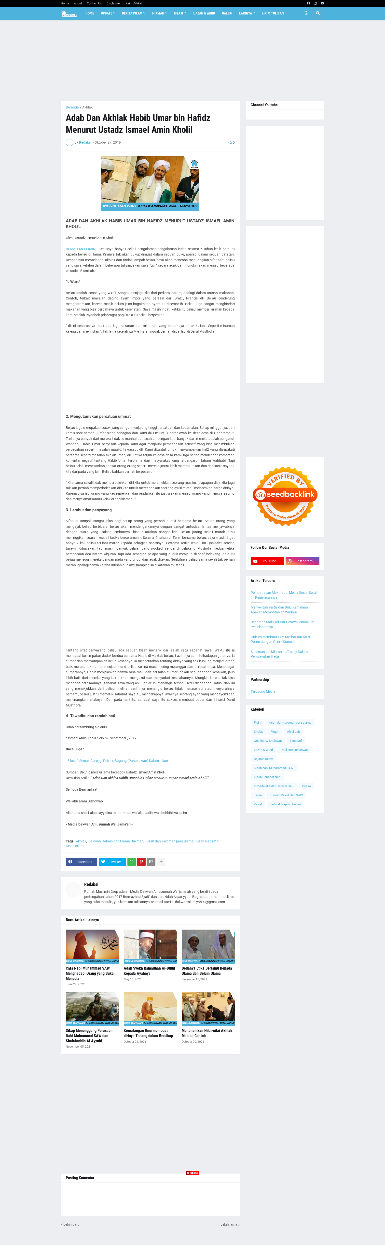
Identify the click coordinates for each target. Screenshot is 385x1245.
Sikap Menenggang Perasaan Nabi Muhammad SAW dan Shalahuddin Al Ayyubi (89, 1035)
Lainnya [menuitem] (245, 13)
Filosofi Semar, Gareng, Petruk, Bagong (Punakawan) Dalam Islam (118, 761)
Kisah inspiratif (207, 841)
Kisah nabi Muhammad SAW (273, 768)
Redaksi (91, 884)
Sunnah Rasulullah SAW (286, 795)
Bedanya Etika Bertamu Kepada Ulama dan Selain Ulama (207, 971)
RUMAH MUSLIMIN (81, 249)
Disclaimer (114, 3)
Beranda (72, 107)
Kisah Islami (75, 846)
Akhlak (87, 107)
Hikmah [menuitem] (158, 13)
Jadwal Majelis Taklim (285, 804)
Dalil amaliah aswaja (295, 750)
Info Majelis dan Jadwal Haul (274, 786)
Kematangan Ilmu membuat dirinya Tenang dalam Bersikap (148, 1033)
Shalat (258, 731)
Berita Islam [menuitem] (132, 13)
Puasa (306, 786)
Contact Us (94, 3)
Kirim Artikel (133, 3)
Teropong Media (263, 691)
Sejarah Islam (263, 759)
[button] (306, 13)
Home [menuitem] (89, 13)
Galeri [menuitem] (227, 13)
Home (65, 3)
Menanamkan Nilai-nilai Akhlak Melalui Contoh (207, 1033)
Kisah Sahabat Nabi (267, 777)
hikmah (137, 841)
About (78, 3)
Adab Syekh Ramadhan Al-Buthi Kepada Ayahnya (149, 971)
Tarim (258, 795)
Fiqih (257, 722)
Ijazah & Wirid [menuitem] (204, 13)
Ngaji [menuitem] (178, 13)
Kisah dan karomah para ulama (169, 841)
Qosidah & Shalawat (268, 741)
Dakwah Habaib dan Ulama (109, 841)
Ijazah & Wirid (263, 750)
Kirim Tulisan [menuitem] (273, 13)
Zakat (258, 804)
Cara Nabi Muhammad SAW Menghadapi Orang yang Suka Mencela (90, 973)
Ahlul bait (293, 731)
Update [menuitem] (106, 13)
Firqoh (275, 731)
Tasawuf (296, 741)
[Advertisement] (192, 60)
